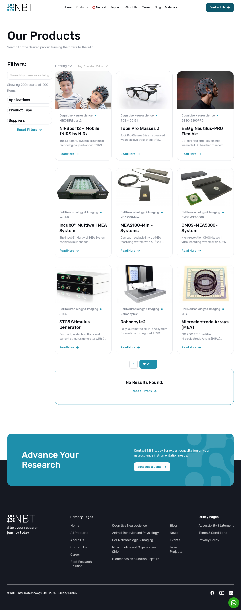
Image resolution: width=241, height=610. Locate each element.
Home (67, 7)
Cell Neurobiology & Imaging (132, 540)
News (174, 533)
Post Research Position (81, 564)
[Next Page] (148, 364)
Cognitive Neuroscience (129, 526)
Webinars (171, 7)
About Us (131, 7)
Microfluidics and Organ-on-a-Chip (134, 549)
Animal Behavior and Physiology (135, 533)
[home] (20, 7)
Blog (158, 7)
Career (146, 7)
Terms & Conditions (213, 533)
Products (82, 7)
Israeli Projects (176, 549)
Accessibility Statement (216, 526)
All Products (79, 533)
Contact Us (78, 547)
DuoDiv (72, 593)
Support (115, 7)
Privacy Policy (209, 540)
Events (175, 540)
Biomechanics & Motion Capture (135, 559)
